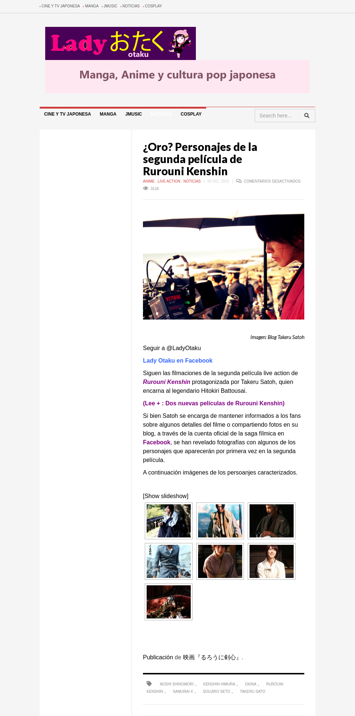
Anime (149, 181)
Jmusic (110, 6)
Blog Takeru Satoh (286, 337)
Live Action (169, 181)
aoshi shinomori (177, 684)
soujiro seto (216, 691)
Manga (91, 6)
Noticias (131, 6)
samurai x (183, 691)
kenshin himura (219, 684)
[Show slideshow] (166, 496)
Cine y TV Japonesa (61, 6)
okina (251, 684)
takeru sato (252, 691)
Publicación (158, 657)
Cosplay (153, 6)
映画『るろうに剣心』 (212, 657)
